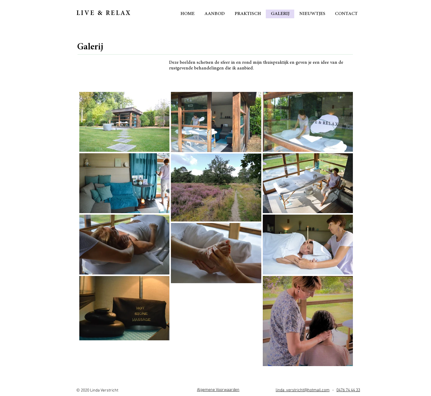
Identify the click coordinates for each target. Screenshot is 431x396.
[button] (218, 389)
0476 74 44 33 (348, 390)
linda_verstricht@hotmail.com (303, 390)
